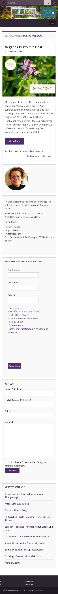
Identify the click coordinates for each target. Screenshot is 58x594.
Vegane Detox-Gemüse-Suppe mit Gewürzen (26, 543)
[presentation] (20, 349)
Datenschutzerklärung (32, 462)
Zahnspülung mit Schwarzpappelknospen (24, 549)
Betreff (29, 414)
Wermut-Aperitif (12, 562)
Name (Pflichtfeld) (29, 392)
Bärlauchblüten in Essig (16, 510)
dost (11, 151)
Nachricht (29, 439)
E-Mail (12, 295)
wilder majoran (36, 151)
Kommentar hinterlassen (41, 156)
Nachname (13, 269)
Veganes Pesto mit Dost (23, 47)
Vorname (12, 282)
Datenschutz (14, 307)
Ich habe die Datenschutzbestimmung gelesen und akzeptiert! (28, 329)
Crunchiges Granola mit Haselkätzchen (23, 556)
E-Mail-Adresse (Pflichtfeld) (29, 403)
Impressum (29, 581)
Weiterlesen (14, 141)
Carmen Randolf (15, 51)
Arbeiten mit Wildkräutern (17, 503)
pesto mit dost (21, 151)
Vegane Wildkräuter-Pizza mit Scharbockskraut (27, 536)
